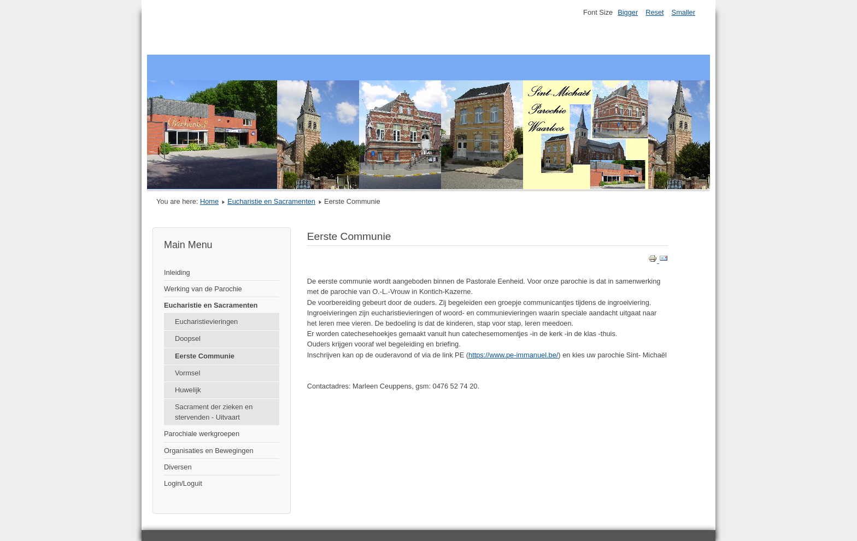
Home (209, 201)
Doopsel (188, 338)
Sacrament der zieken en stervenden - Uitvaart (214, 412)
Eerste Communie (204, 356)
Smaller (683, 12)
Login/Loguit (183, 483)
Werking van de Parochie (203, 289)
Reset (654, 12)
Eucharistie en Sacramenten (271, 201)
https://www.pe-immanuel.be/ (513, 355)
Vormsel (187, 373)
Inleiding (177, 272)
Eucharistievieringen (206, 321)
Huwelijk (188, 390)
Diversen (178, 467)
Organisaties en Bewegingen (209, 450)
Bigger (628, 12)
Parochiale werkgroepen (201, 434)
